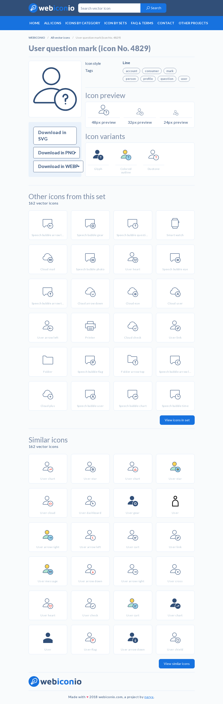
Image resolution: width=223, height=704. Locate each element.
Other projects (193, 23)
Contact (165, 23)
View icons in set (177, 420)
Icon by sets (115, 23)
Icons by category (82, 23)
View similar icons (177, 664)
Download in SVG (52, 135)
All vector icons (60, 37)
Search (153, 8)
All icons (52, 23)
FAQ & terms (142, 23)
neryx (149, 697)
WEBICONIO (37, 37)
